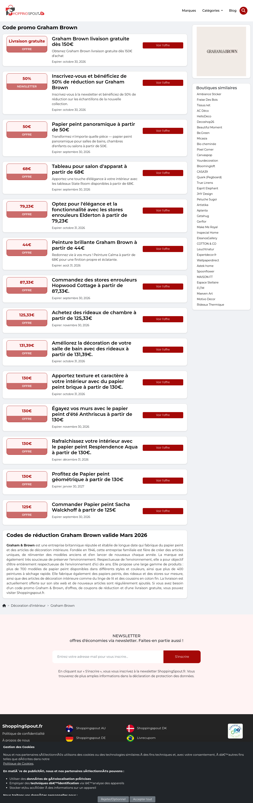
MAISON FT (205, 276)
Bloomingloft (206, 166)
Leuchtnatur (205, 249)
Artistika (202, 204)
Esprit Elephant (207, 188)
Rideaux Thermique (210, 304)
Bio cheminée (206, 143)
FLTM (200, 287)
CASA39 (202, 171)
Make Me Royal (207, 226)
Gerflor (201, 221)
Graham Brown (63, 605)
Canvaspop (204, 154)
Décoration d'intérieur (28, 605)
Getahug (203, 215)
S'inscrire (182, 656)
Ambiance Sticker (209, 94)
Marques (189, 10)
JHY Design (205, 193)
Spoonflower (205, 271)
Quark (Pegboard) (209, 177)
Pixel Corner (205, 149)
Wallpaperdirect (208, 260)
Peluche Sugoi (207, 199)
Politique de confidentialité (23, 733)
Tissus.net (203, 105)
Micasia (202, 138)
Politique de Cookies (18, 763)
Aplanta (202, 210)
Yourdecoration (207, 160)
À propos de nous (16, 740)
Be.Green (203, 132)
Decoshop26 (205, 121)
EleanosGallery (207, 238)
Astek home (205, 265)
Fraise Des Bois (207, 99)
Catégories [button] (211, 10)
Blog (232, 10)
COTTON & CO (206, 243)
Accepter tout (142, 799)
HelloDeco (204, 116)
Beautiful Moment (209, 127)
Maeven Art (205, 293)
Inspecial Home (207, 232)
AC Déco (203, 110)
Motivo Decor (206, 299)
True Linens (205, 182)
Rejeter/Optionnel (113, 799)
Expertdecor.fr (206, 254)
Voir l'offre (163, 45)
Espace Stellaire (208, 282)
